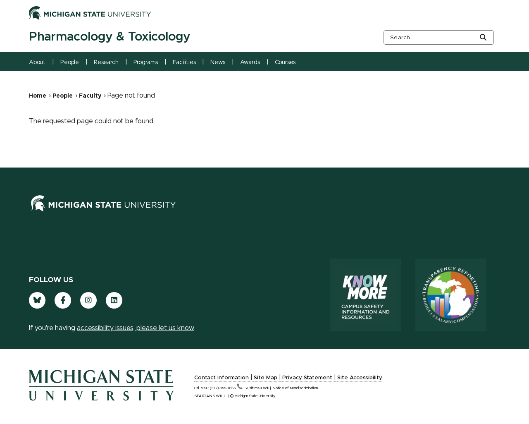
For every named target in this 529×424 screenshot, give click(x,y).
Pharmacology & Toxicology (109, 37)
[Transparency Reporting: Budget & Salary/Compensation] (450, 295)
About (37, 62)
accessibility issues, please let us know (135, 328)
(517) (226, 388)
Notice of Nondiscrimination (295, 388)
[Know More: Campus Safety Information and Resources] (365, 295)
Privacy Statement (307, 378)
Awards (250, 62)
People (69, 62)
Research (106, 62)
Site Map (265, 378)
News (217, 62)
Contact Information (221, 378)
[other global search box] (439, 37)
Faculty (90, 96)
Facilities (184, 62)
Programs (145, 62)
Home (37, 96)
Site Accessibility (359, 378)
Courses (285, 62)
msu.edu (262, 388)
